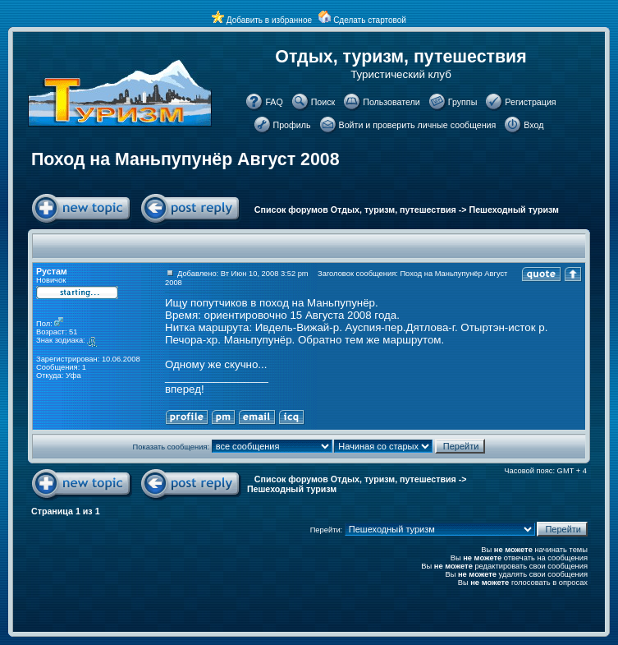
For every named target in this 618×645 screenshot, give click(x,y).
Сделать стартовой (369, 20)
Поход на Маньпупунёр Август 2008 (185, 159)
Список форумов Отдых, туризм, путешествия (355, 209)
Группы (463, 102)
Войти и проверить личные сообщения (418, 125)
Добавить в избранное (269, 20)
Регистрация (530, 102)
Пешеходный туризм (514, 209)
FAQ (273, 102)
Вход (533, 125)
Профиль (292, 125)
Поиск (323, 102)
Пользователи (391, 102)
